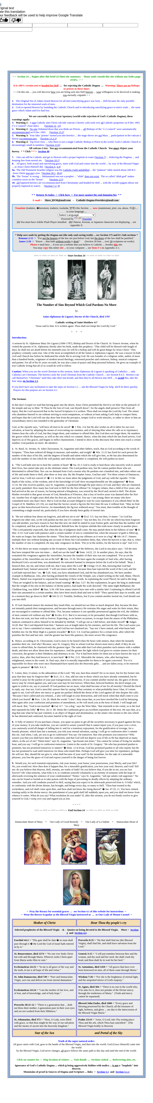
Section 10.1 (52, 160)
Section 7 (100, 157)
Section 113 (56, 179)
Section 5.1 (103, 1071)
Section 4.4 (80, 932)
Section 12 (50, 125)
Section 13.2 (56, 132)
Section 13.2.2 (48, 138)
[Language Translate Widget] (76, 215)
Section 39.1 (48, 173)
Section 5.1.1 (122, 1071)
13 (58, 125)
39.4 (59, 173)
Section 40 (43, 151)
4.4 (58, 166)
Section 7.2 (51, 185)
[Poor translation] (16, 20)
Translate (83, 218)
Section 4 (50, 166)
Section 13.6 (52, 144)
